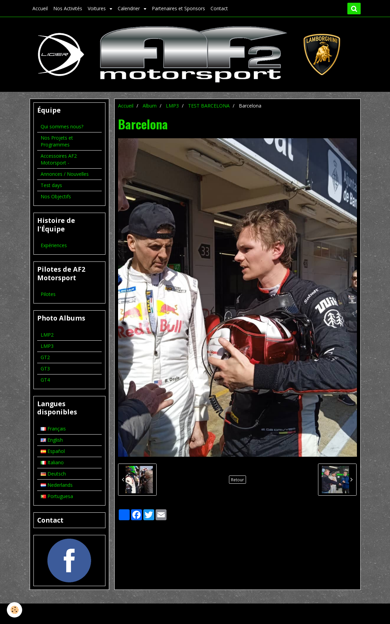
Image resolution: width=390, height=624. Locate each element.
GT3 (45, 368)
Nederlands (57, 485)
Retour (237, 479)
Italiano (52, 462)
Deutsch (53, 473)
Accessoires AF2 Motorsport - (59, 159)
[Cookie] (14, 610)
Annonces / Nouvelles (65, 174)
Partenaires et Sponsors (178, 8)
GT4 (45, 380)
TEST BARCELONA (209, 105)
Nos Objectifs (56, 196)
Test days (51, 185)
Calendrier (129, 8)
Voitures (97, 8)
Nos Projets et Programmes (57, 141)
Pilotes (48, 294)
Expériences (54, 245)
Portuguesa (57, 496)
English (52, 440)
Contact (219, 8)
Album (150, 105)
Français (53, 428)
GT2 (45, 357)
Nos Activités (67, 8)
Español (53, 451)
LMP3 (172, 105)
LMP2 (47, 334)
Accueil (40, 8)
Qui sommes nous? (62, 126)
